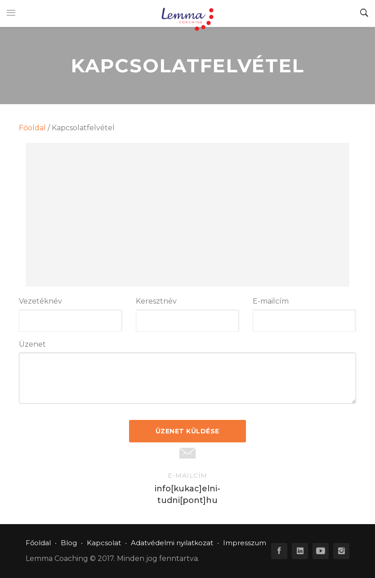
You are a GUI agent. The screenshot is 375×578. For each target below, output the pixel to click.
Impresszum (244, 542)
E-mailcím (271, 301)
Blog (69, 542)
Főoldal (32, 128)
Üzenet (32, 344)
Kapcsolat (104, 542)
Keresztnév (156, 301)
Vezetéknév (40, 301)
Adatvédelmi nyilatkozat (172, 542)
